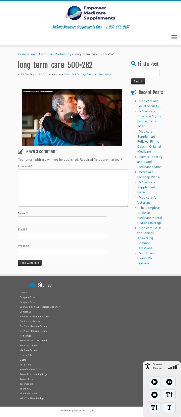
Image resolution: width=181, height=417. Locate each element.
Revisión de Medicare (31, 369)
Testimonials (26, 384)
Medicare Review (28, 350)
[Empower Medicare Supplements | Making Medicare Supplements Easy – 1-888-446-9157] (90, 13)
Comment (25, 166)
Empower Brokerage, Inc (82, 410)
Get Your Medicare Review (33, 326)
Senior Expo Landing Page (33, 374)
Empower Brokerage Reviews (35, 316)
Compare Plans (27, 297)
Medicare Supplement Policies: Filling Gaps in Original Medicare (149, 141)
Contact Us (25, 311)
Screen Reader (157, 366)
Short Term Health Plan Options (146, 258)
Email (22, 229)
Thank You (25, 388)
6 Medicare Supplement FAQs (146, 187)
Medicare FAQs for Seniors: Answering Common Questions (149, 237)
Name (23, 213)
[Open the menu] (174, 37)
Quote (23, 359)
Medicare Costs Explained (33, 340)
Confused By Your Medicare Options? (40, 306)
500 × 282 (69, 74)
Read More (25, 364)
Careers (24, 292)
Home (22, 54)
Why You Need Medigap (32, 398)
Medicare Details (28, 345)
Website (23, 246)
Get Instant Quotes (30, 321)
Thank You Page (28, 393)
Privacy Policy (27, 355)
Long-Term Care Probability (50, 54)
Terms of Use (27, 379)
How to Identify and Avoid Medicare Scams (149, 161)
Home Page (25, 335)
